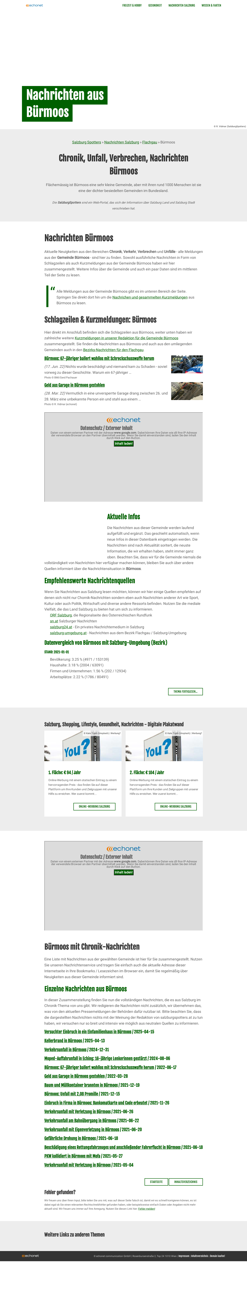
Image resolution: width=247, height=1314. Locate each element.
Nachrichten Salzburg (182, 5)
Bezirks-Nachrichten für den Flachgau (113, 350)
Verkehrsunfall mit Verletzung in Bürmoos (77, 1111)
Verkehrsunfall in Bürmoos (65, 1049)
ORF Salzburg (61, 615)
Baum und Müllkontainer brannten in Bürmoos (81, 1085)
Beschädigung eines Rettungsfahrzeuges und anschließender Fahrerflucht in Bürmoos (112, 1147)
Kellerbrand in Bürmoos (63, 1040)
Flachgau (149, 142)
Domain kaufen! (217, 1256)
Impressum (183, 1256)
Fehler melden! (146, 1208)
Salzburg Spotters (86, 142)
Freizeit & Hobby (132, 5)
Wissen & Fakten (211, 5)
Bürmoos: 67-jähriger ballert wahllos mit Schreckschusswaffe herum (99, 358)
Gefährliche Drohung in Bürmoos (70, 1138)
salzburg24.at (61, 627)
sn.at (54, 621)
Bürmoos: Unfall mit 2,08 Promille (71, 1094)
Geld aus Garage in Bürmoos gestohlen (74, 385)
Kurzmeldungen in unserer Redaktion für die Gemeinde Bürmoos (126, 338)
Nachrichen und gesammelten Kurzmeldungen (150, 297)
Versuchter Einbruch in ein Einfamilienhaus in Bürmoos (87, 1031)
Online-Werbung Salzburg (94, 806)
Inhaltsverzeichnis (185, 1182)
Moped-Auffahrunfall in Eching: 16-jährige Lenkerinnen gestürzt (95, 1058)
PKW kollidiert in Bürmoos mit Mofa (72, 1156)
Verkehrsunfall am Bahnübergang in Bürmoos (80, 1120)
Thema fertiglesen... (185, 691)
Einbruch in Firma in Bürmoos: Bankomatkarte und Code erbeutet (95, 1103)
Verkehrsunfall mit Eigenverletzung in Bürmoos (81, 1129)
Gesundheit (155, 5)
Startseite (156, 1182)
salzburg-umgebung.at (68, 633)
